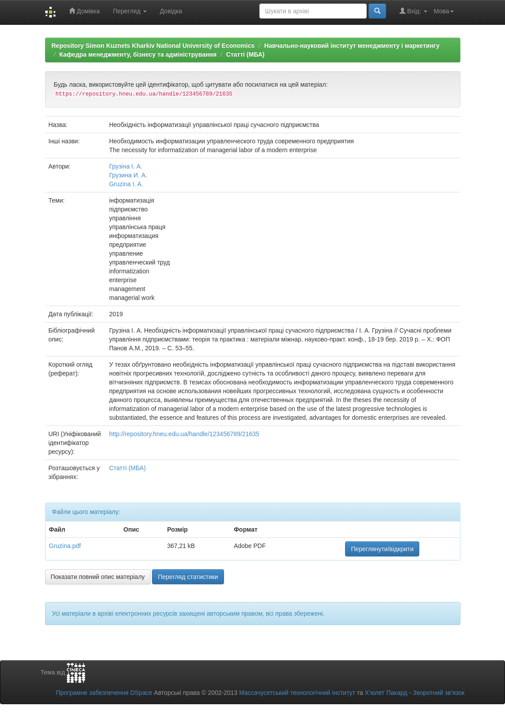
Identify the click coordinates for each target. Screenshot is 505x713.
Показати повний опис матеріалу (98, 576)
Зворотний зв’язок (438, 692)
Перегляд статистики (188, 576)
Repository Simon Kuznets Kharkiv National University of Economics (153, 45)
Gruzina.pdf (65, 545)
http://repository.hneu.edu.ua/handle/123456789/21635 (184, 433)
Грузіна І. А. (125, 166)
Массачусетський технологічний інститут (297, 692)
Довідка (171, 11)
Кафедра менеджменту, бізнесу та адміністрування (137, 54)
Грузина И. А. (128, 175)
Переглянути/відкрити (382, 548)
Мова (444, 11)
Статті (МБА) (245, 54)
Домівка (84, 11)
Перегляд (130, 11)
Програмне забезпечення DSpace (104, 692)
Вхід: (413, 11)
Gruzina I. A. (126, 184)
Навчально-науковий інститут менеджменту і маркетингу (352, 45)
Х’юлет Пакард (386, 692)
